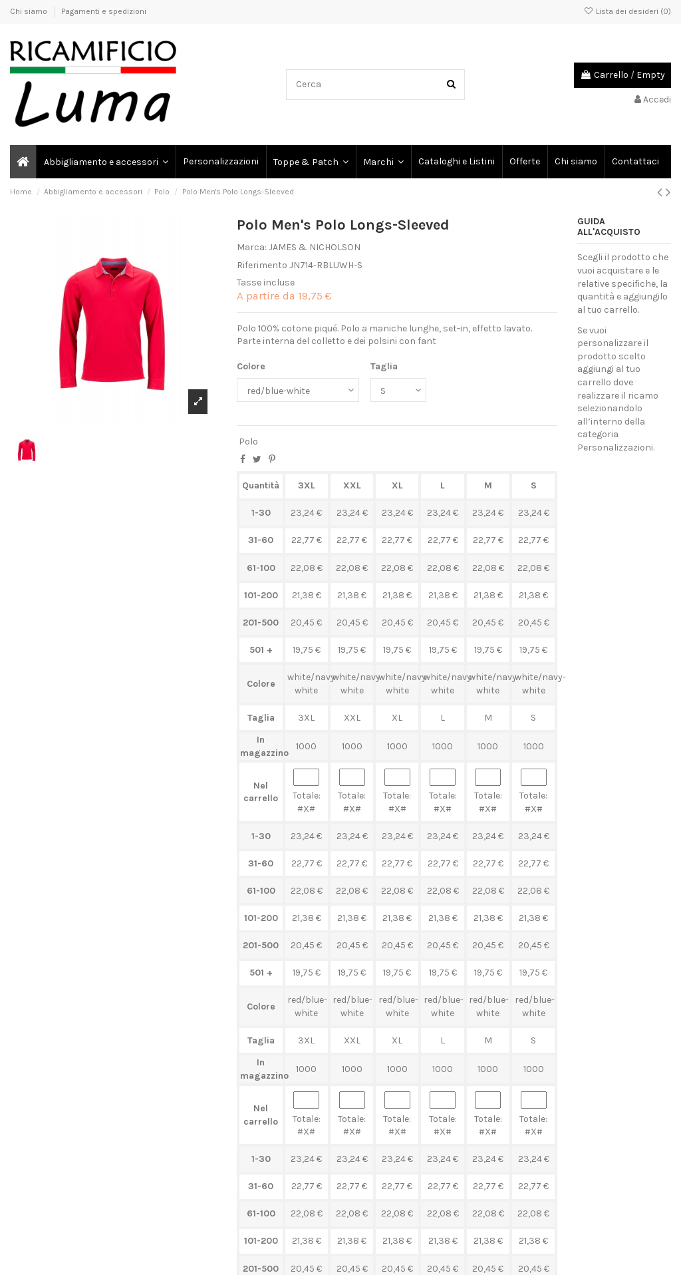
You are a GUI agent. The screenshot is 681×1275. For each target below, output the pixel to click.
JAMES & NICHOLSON (314, 247)
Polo (248, 441)
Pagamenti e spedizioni (103, 11)
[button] (382, 161)
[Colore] (298, 390)
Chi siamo (29, 11)
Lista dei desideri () (627, 11)
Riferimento (262, 265)
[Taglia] (398, 390)
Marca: (252, 247)
